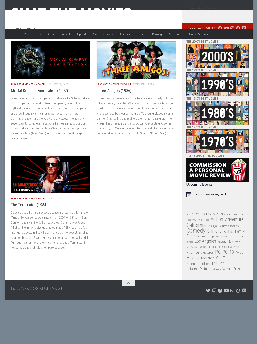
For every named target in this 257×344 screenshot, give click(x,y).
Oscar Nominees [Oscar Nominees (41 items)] (210, 263)
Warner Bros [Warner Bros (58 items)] (231, 285)
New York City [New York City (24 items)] (192, 263)
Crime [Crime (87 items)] (212, 247)
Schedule (125, 34)
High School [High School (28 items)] (221, 253)
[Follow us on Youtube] (226, 45)
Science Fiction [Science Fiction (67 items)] (198, 280)
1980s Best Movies (108, 100)
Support (81, 34)
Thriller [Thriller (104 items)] (217, 280)
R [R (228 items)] (188, 274)
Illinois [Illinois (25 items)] (189, 258)
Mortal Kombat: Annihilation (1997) (39, 107)
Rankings (157, 34)
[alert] (217, 211)
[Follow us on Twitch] (214, 45)
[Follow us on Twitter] (208, 45)
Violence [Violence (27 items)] (217, 285)
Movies (28, 34)
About (51, 34)
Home (14, 34)
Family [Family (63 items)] (240, 248)
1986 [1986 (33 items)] (222, 231)
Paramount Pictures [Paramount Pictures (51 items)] (200, 269)
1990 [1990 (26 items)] (188, 236)
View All (41, 100)
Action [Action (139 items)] (216, 236)
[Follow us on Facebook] (220, 45)
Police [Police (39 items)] (239, 269)
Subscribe (175, 34)
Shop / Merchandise (200, 34)
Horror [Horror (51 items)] (232, 253)
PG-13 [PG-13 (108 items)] (228, 268)
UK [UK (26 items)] (227, 280)
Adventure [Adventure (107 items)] (234, 236)
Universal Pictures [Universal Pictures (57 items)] (198, 285)
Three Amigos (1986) (114, 107)
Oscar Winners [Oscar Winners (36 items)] (230, 263)
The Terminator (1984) (29, 221)
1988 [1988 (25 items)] (235, 231)
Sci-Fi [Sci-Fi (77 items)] (221, 274)
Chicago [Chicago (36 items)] (212, 242)
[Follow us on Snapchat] (238, 45)
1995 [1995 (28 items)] (200, 236)
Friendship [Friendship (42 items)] (207, 253)
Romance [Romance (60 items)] (208, 274)
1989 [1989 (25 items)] (241, 231)
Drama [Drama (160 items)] (226, 247)
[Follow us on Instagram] (232, 45)
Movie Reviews (101, 34)
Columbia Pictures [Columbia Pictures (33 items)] (229, 242)
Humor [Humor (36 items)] (243, 253)
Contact (65, 34)
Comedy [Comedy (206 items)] (196, 247)
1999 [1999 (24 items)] (207, 236)
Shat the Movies (71, 14)
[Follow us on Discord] (244, 45)
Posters (141, 34)
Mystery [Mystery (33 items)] (222, 258)
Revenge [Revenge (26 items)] (195, 275)
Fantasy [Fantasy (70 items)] (192, 253)
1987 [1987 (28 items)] (228, 231)
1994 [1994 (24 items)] (194, 236)
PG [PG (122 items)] (218, 268)
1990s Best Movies (22, 100)
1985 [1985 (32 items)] (215, 231)
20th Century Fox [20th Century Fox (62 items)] (198, 230)
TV (40, 34)
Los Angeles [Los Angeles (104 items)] (205, 257)
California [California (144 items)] (196, 241)
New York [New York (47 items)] (234, 258)
